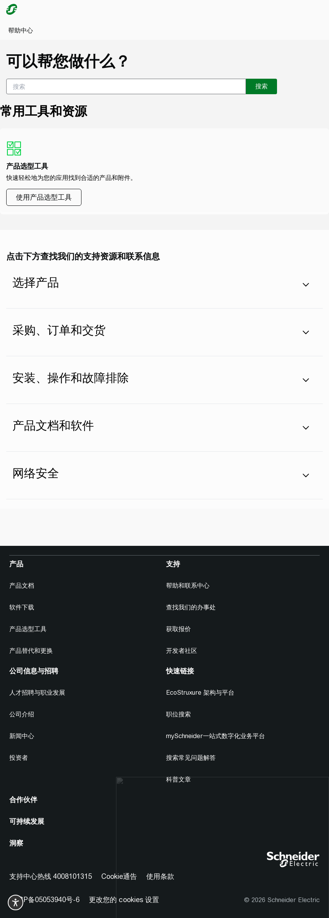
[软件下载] (24, 607)
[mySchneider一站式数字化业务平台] (218, 736)
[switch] (15, 902)
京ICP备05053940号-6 (44, 900)
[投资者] (21, 757)
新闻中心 (21, 736)
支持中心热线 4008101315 (50, 876)
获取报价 (178, 629)
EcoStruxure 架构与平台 (200, 692)
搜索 (261, 86)
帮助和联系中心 (188, 585)
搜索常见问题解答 (191, 757)
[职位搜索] (181, 714)
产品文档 (21, 585)
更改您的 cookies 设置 (124, 900)
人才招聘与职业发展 (37, 692)
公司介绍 (21, 714)
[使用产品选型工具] (43, 197)
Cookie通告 (119, 876)
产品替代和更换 (31, 650)
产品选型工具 (28, 629)
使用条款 (160, 876)
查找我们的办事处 (191, 607)
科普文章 (178, 779)
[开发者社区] (184, 650)
